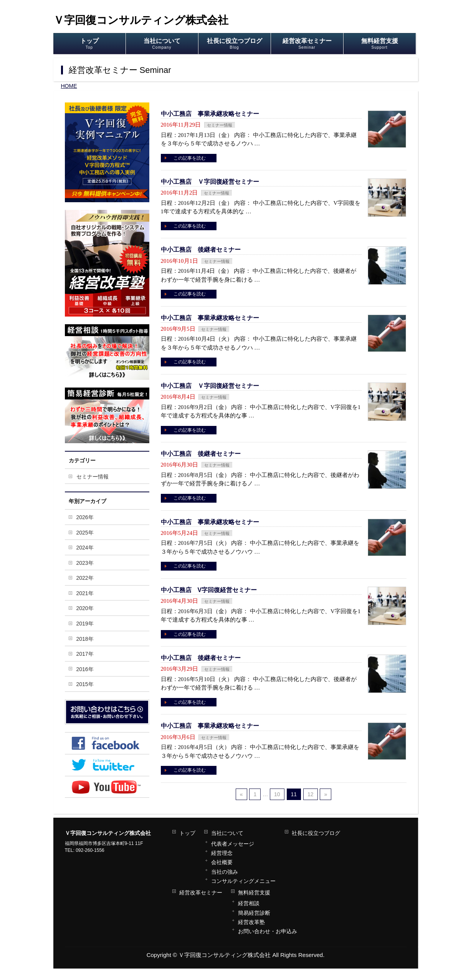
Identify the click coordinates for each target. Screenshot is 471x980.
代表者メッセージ (232, 844)
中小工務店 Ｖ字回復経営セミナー (210, 181)
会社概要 (222, 862)
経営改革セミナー (200, 892)
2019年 (85, 623)
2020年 (85, 608)
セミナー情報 (219, 125)
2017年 (85, 654)
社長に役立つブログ (316, 833)
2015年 (85, 684)
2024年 (85, 547)
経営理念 (222, 853)
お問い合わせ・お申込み (267, 931)
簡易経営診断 (254, 913)
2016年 (85, 669)
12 (310, 794)
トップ (187, 833)
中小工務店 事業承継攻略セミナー (210, 114)
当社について (227, 833)
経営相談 (248, 903)
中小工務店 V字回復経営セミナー (209, 590)
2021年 (85, 593)
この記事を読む (190, 158)
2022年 (85, 578)
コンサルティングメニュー (243, 881)
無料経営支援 (254, 892)
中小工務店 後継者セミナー (201, 249)
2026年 (85, 517)
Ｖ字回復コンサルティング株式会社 (140, 20)
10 (277, 794)
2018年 (85, 639)
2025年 (85, 533)
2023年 (85, 563)
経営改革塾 (251, 922)
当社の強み (224, 872)
